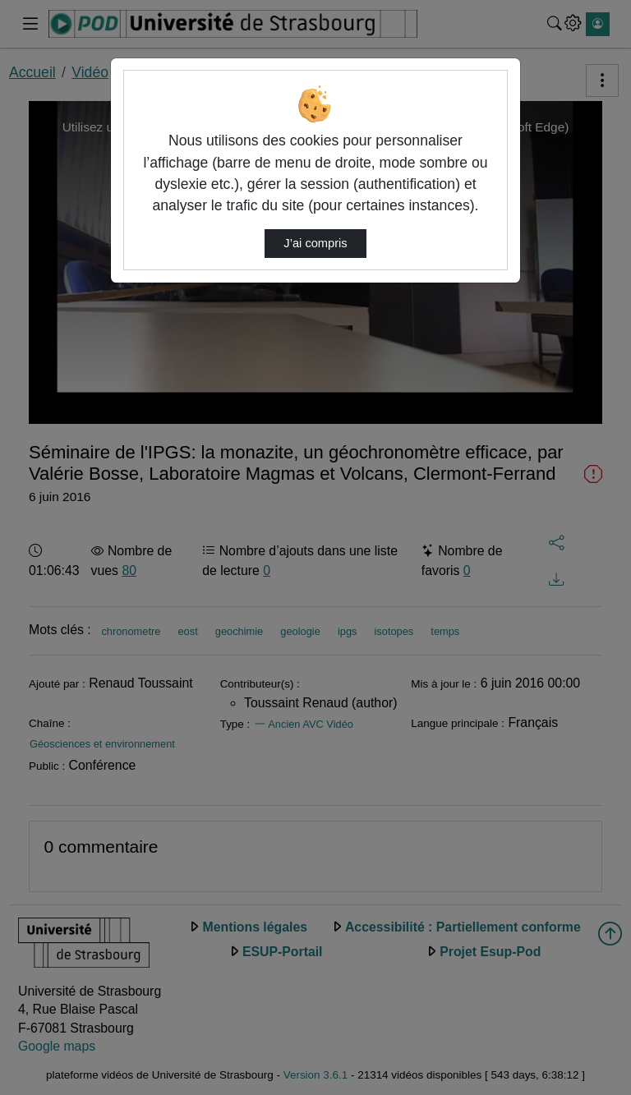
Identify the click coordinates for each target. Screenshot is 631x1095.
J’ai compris (315, 243)
